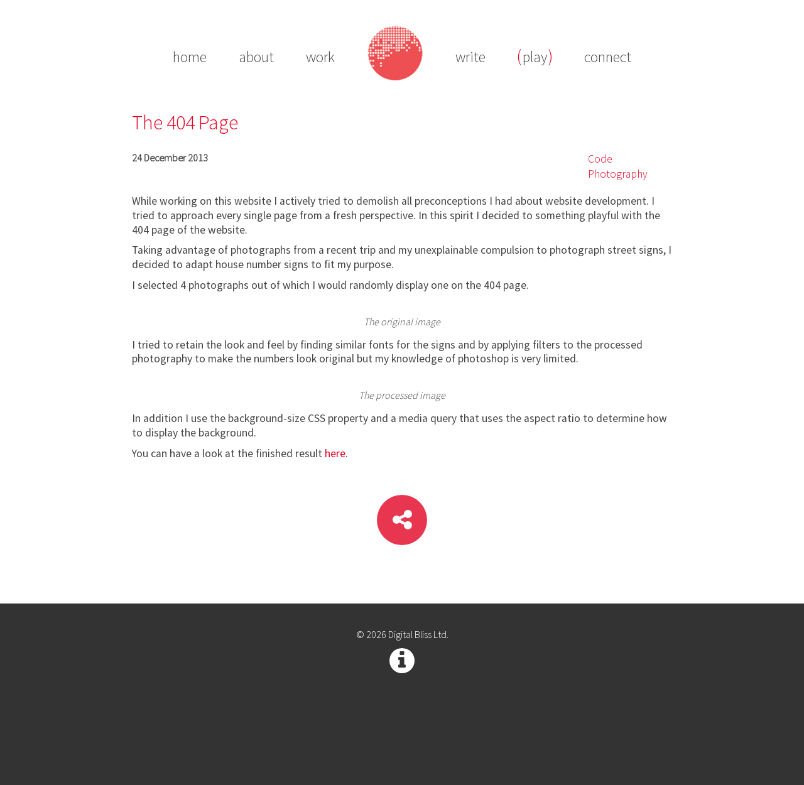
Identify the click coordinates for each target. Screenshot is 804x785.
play (535, 57)
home (190, 57)
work (320, 57)
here (335, 454)
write (470, 57)
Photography (618, 174)
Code (600, 159)
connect (607, 57)
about (256, 57)
